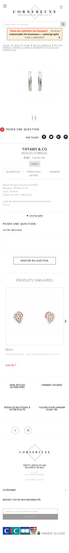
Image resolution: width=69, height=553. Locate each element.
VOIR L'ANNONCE (34, 37)
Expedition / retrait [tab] (34, 173)
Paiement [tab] (55, 171)
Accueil (6, 45)
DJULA (9, 349)
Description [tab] (13, 171)
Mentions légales (34, 479)
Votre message (12, 230)
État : (28, 157)
